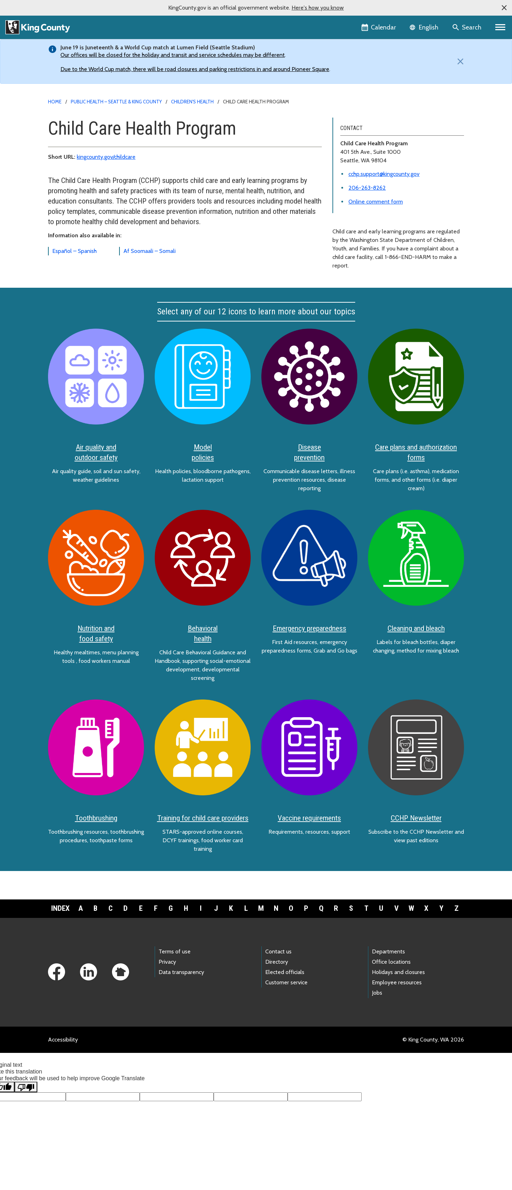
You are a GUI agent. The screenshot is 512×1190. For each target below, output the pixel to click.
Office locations (391, 961)
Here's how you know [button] (318, 7)
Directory (276, 961)
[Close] (458, 61)
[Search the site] (467, 27)
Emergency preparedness (309, 628)
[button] (504, 8)
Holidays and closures (398, 972)
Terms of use (175, 951)
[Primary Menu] (500, 27)
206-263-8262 (367, 187)
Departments (388, 951)
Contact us (278, 951)
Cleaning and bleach (416, 628)
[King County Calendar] (379, 27)
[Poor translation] (26, 1087)
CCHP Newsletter (416, 818)
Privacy (167, 961)
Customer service (286, 982)
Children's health (192, 101)
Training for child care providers (203, 818)
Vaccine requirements (309, 818)
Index (60, 908)
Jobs (377, 992)
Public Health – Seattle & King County (116, 101)
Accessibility (63, 1039)
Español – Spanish (74, 251)
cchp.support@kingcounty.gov (384, 174)
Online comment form (375, 201)
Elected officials (284, 972)
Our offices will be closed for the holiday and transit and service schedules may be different (172, 55)
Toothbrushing (96, 818)
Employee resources (397, 982)
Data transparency (181, 972)
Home (55, 101)
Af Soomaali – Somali (149, 251)
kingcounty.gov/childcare (106, 156)
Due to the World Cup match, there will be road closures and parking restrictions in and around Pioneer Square (194, 69)
